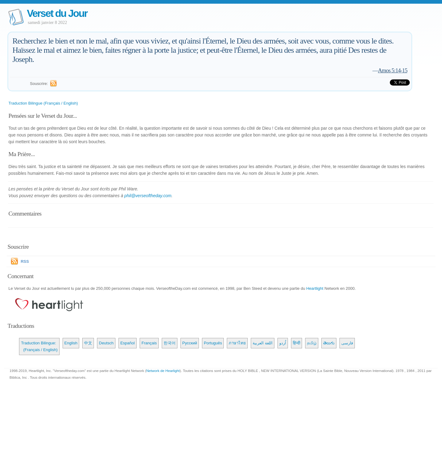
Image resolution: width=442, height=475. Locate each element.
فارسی (347, 343)
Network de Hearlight (163, 371)
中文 (88, 343)
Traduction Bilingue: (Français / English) (39, 346)
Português (213, 343)
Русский (189, 343)
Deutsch (106, 343)
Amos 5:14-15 (392, 70)
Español (127, 343)
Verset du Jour (57, 13)
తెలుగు (329, 343)
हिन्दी (296, 343)
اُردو (282, 343)
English (71, 343)
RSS (25, 261)
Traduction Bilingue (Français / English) (43, 103)
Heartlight (315, 288)
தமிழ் (311, 343)
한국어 (170, 343)
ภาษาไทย (237, 343)
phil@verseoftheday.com (147, 195)
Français (149, 343)
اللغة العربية (263, 343)
